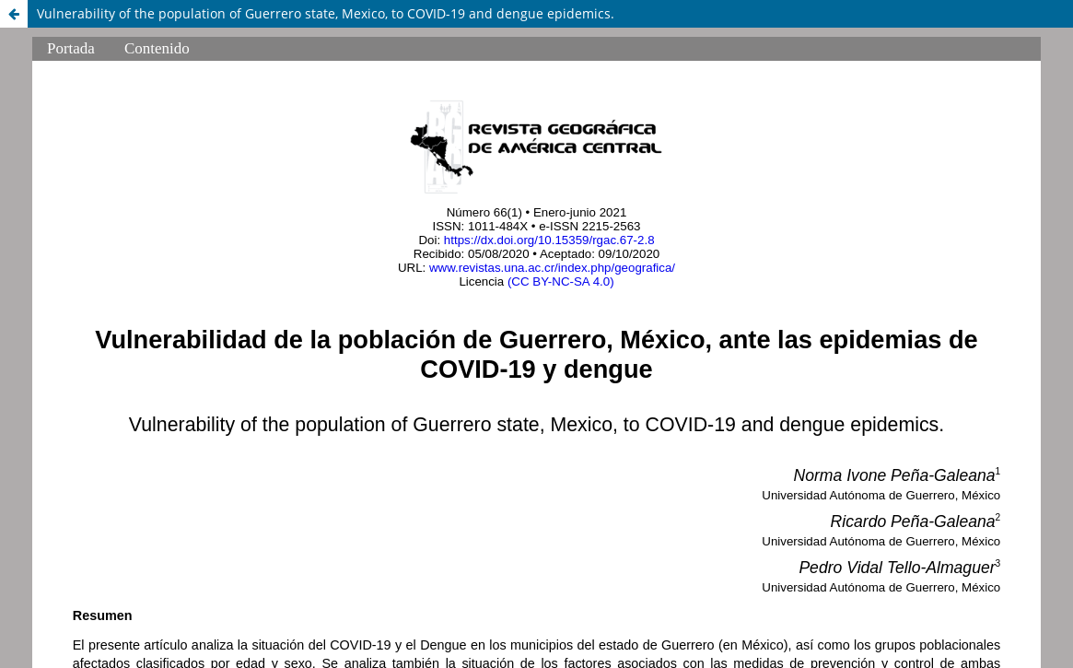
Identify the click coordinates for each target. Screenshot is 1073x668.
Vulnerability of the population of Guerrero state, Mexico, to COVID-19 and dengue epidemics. (325, 13)
